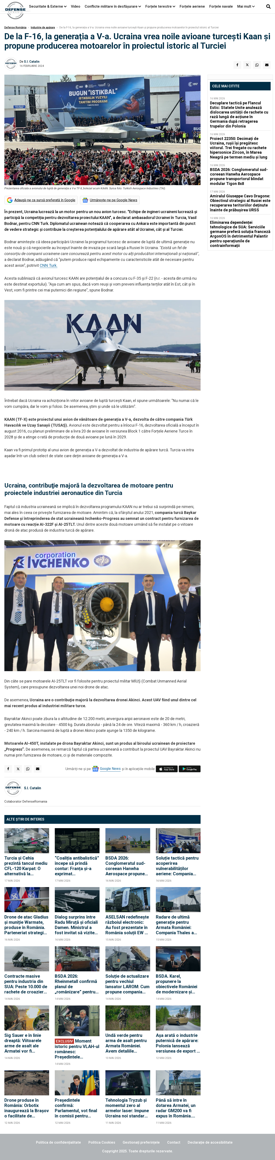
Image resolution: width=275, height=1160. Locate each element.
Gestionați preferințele (141, 1142)
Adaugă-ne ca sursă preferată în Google (44, 200)
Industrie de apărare (43, 27)
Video (75, 6)
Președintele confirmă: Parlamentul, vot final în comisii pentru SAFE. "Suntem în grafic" (76, 1108)
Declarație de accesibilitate (210, 1142)
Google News (110, 769)
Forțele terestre (158, 6)
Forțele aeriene (192, 6)
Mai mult (246, 6)
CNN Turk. (48, 265)
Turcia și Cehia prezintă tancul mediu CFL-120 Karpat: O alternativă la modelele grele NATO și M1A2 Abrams (25, 865)
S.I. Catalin (32, 61)
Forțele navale (221, 6)
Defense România (15, 27)
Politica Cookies (101, 1142)
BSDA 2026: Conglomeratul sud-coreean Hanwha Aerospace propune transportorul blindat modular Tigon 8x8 (126, 865)
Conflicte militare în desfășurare (111, 6)
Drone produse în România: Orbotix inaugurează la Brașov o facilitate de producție (26, 1108)
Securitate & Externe (46, 6)
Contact (173, 1142)
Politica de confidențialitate (58, 1142)
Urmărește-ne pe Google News (113, 200)
